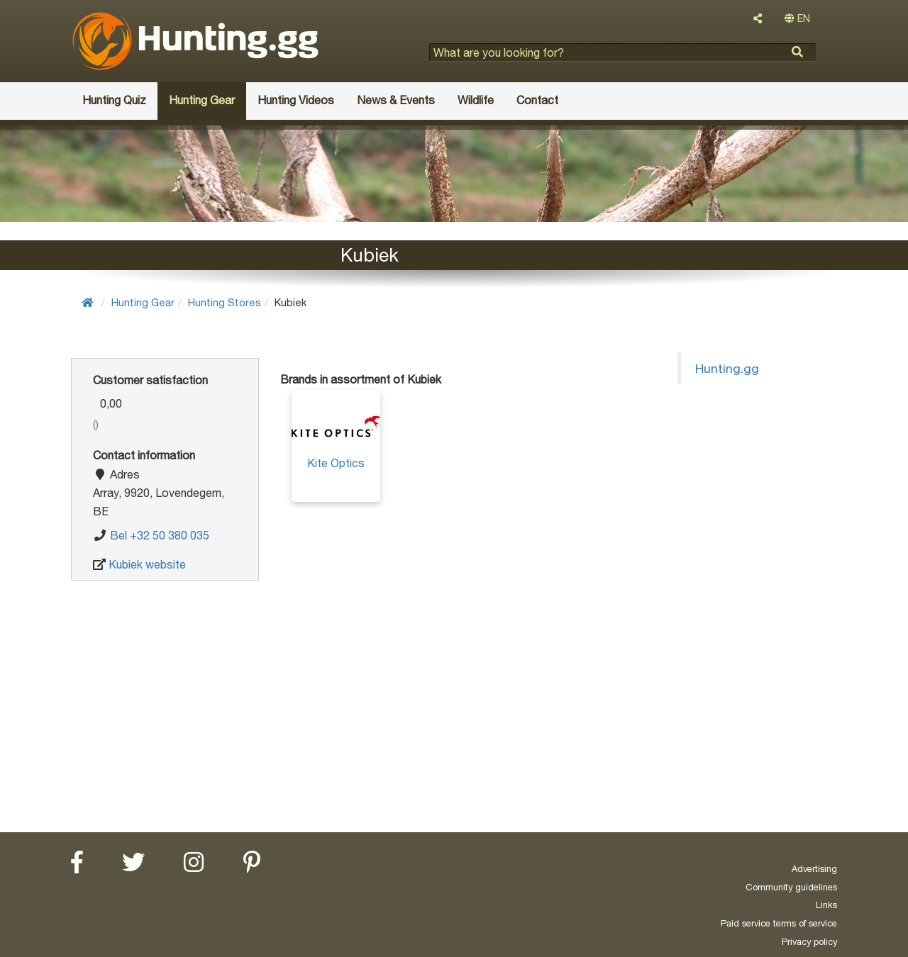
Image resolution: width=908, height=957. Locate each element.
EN (797, 18)
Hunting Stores (224, 302)
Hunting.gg (727, 368)
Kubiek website (147, 564)
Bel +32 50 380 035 (159, 535)
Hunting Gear (143, 302)
